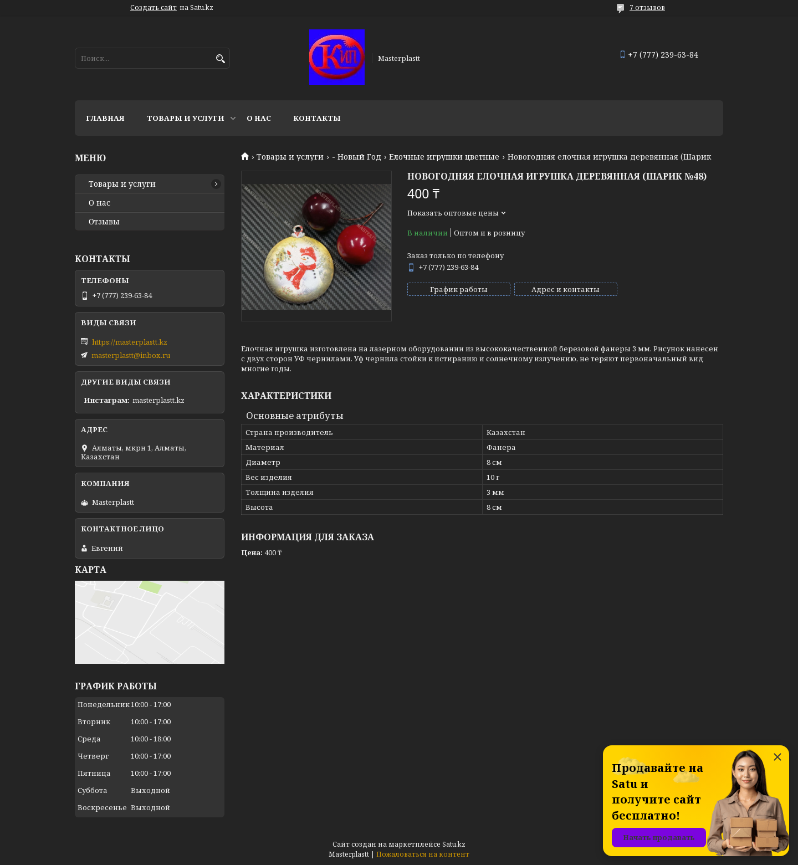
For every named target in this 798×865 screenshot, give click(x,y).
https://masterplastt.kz (129, 341)
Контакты (317, 118)
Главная (105, 118)
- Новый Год (356, 156)
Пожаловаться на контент (422, 854)
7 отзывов (647, 7)
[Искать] (220, 59)
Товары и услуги (185, 118)
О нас (259, 118)
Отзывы (104, 222)
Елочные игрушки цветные (444, 156)
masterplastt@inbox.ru (130, 355)
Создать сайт (153, 8)
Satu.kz (454, 844)
